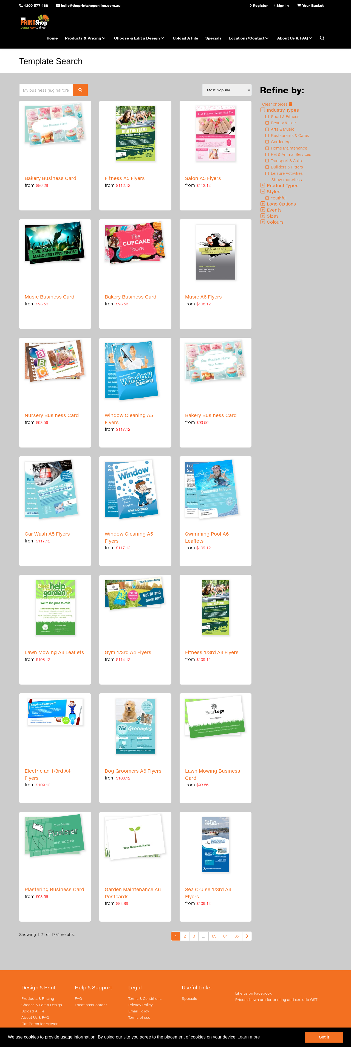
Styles (270, 191)
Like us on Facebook (253, 993)
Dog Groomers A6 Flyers (133, 771)
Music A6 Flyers (203, 297)
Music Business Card (49, 297)
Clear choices (277, 104)
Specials (213, 38)
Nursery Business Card (52, 415)
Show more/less (286, 179)
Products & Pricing (86, 38)
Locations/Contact (249, 38)
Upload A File (185, 38)
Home (52, 38)
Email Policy (138, 1011)
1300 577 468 (36, 5)
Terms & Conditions (145, 998)
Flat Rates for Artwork (40, 1023)
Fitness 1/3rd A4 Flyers (212, 652)
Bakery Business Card (50, 178)
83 (214, 936)
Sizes (269, 215)
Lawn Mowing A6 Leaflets (54, 652)
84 (225, 936)
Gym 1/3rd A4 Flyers (128, 652)
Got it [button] (324, 1037)
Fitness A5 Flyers (125, 178)
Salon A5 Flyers (203, 178)
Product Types (279, 185)
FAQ (78, 998)
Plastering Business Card (54, 889)
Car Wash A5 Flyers (47, 534)
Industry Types (279, 109)
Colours (272, 221)
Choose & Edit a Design (140, 38)
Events (271, 209)
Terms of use (139, 1017)
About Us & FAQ (295, 38)
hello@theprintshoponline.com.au (88, 5)
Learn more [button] (248, 1037)
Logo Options (278, 203)
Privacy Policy (140, 1005)
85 (236, 936)
